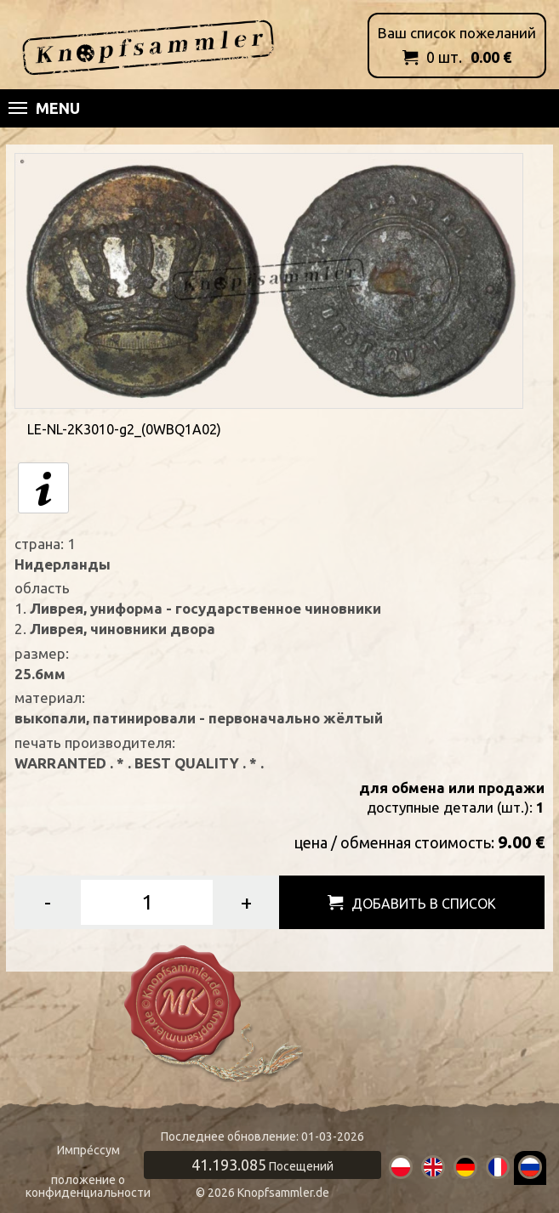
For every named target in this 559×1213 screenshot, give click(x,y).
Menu (44, 107)
